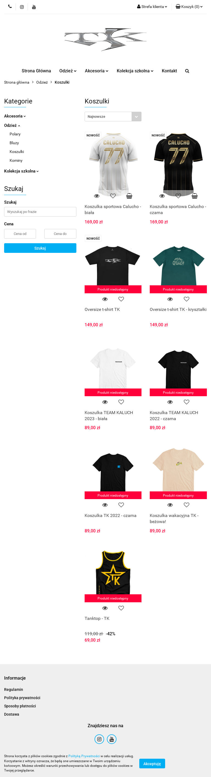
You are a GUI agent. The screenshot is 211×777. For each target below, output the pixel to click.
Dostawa (11, 714)
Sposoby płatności (20, 706)
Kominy (16, 160)
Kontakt (169, 70)
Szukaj (40, 248)
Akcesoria (97, 70)
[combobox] (113, 116)
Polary (15, 134)
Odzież (68, 70)
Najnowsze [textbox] (96, 116)
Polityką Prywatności (84, 756)
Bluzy (14, 143)
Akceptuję (152, 763)
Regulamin (13, 689)
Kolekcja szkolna (135, 70)
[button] (189, 7)
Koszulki (17, 151)
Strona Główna (36, 70)
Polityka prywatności (22, 698)
